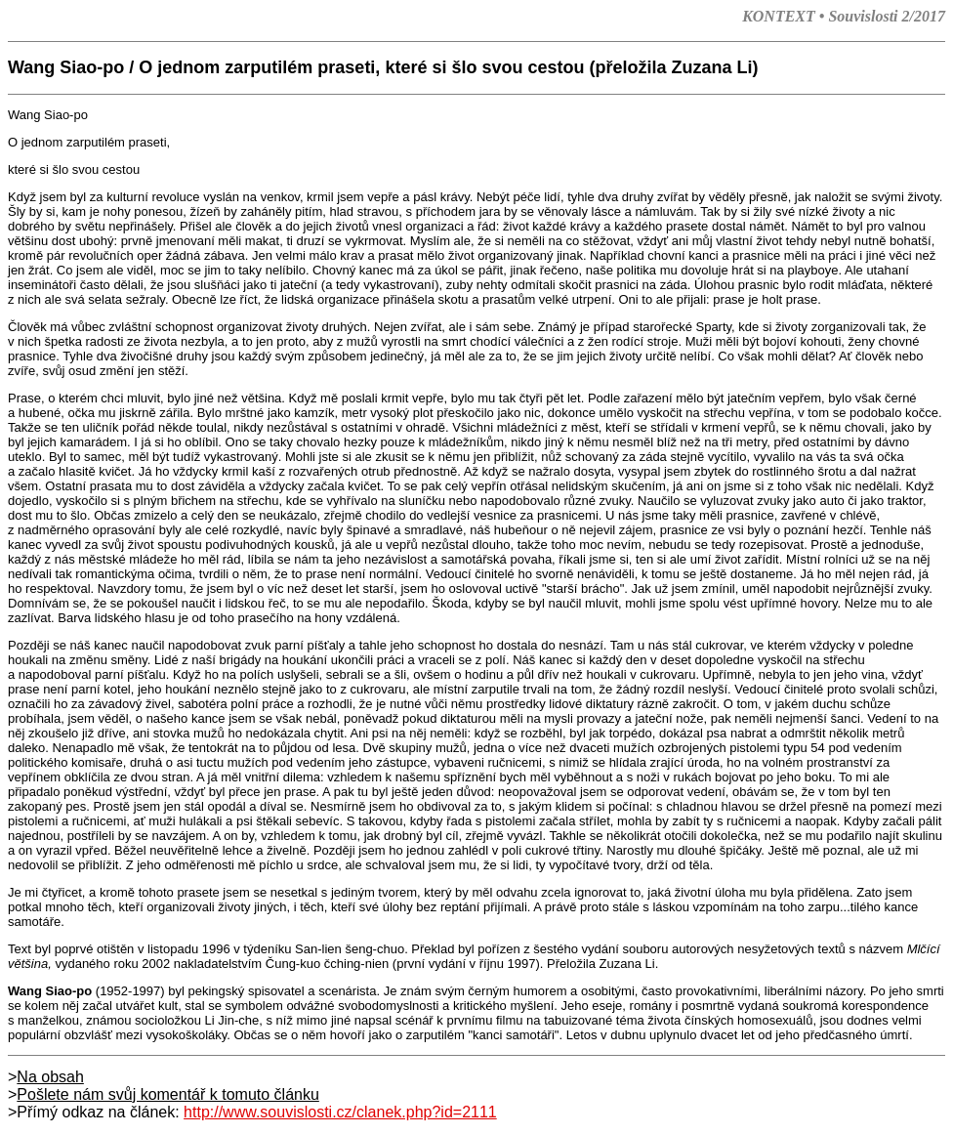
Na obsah (50, 1077)
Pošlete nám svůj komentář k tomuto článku (167, 1094)
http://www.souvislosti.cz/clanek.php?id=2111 (340, 1112)
